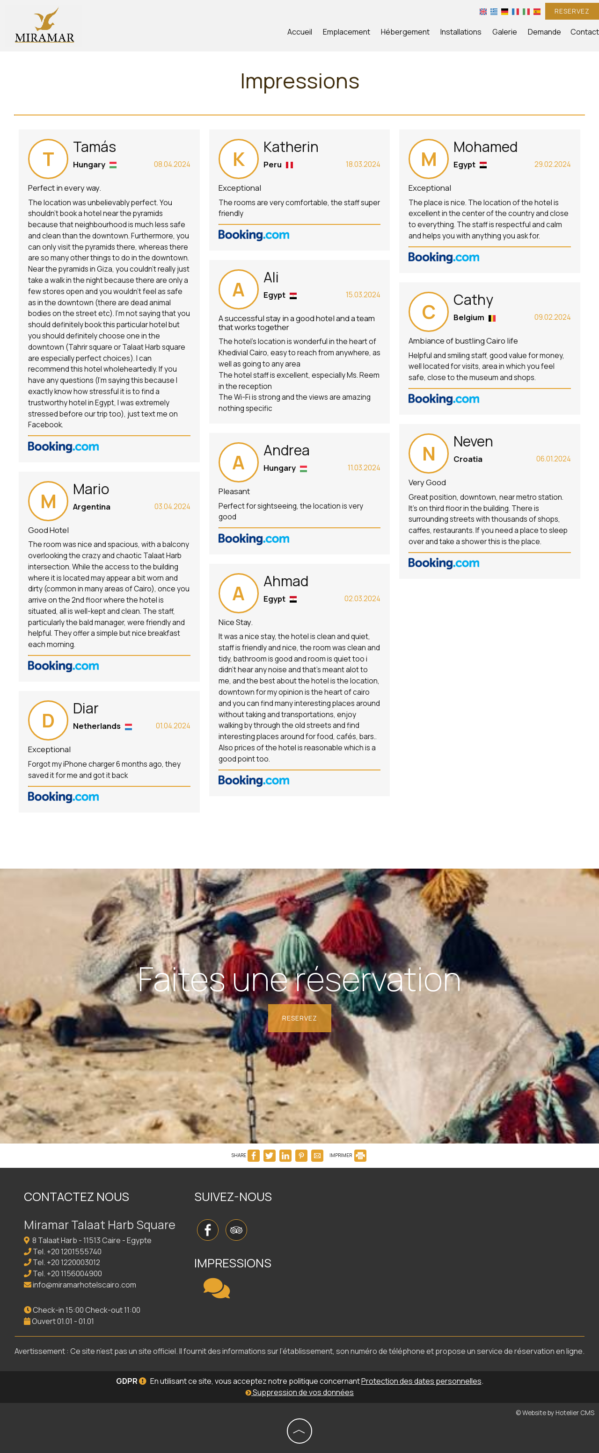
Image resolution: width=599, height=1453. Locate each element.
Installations (461, 32)
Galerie (504, 32)
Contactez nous (76, 1196)
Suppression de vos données (299, 1392)
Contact (584, 32)
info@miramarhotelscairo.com (84, 1285)
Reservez (572, 11)
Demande (544, 32)
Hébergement (405, 32)
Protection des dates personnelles (421, 1381)
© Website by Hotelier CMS (555, 1413)
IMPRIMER (347, 1155)
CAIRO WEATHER (395, 1222)
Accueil (299, 32)
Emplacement (346, 32)
